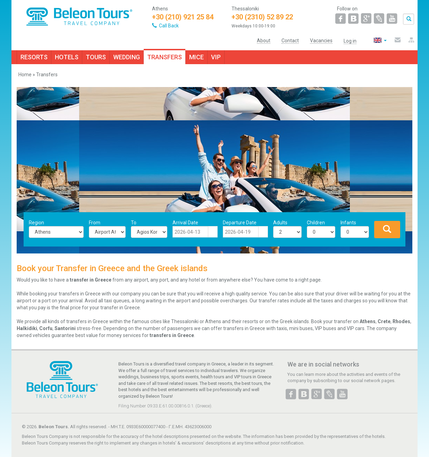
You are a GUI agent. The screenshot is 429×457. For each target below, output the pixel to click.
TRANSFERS (164, 57)
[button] (213, 232)
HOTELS (66, 57)
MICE (196, 57)
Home (25, 74)
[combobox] (190, 232)
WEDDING (126, 57)
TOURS (96, 57)
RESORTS (34, 57)
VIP (216, 57)
